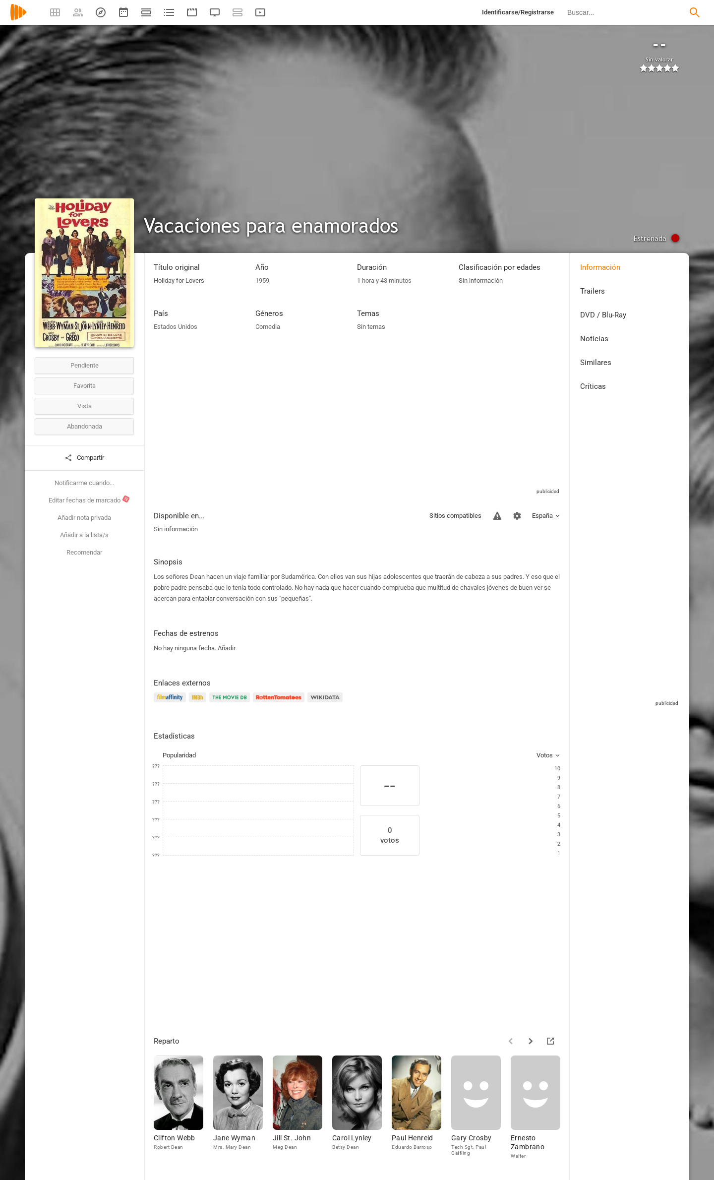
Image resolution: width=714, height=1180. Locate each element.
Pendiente (84, 365)
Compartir (84, 458)
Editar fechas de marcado (89, 499)
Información (600, 267)
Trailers (592, 291)
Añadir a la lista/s (84, 535)
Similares (595, 362)
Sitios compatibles (455, 515)
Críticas (593, 386)
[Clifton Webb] (183, 1108)
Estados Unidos (175, 326)
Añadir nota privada (84, 517)
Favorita (84, 385)
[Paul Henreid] (421, 1108)
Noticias (594, 338)
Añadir (227, 648)
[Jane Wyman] (243, 1108)
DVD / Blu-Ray (603, 315)
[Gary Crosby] (481, 1108)
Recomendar (84, 552)
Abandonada (84, 426)
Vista (84, 406)
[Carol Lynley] (362, 1108)
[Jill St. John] (302, 1108)
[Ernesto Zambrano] (540, 1108)
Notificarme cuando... (84, 483)
